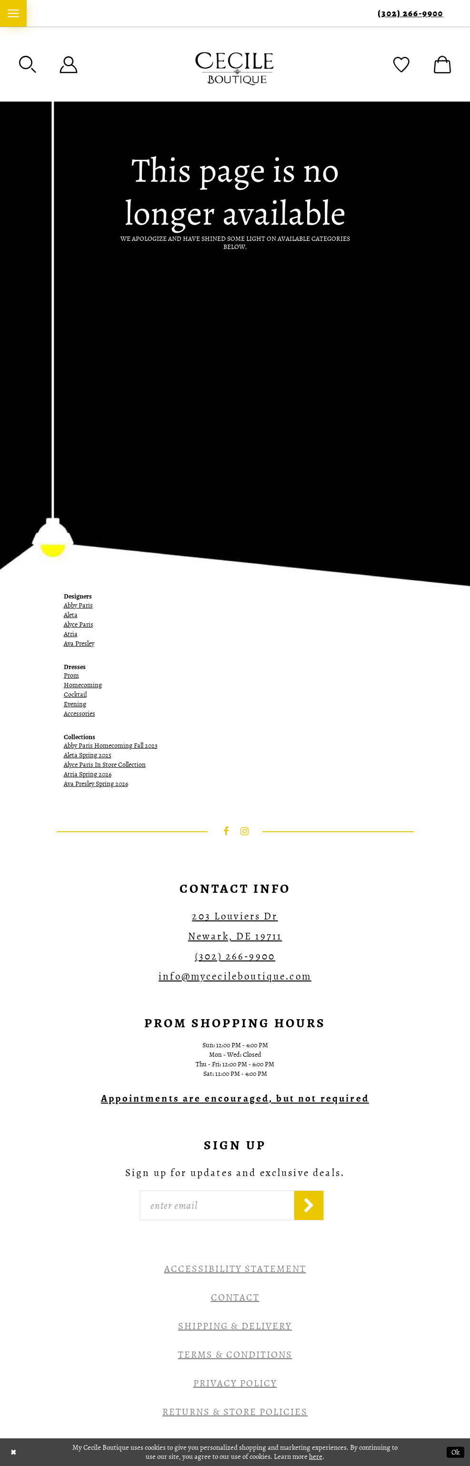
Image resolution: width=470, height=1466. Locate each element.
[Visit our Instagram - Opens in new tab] (244, 831)
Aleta (71, 614)
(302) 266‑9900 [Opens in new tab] (235, 956)
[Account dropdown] (68, 64)
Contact (235, 1297)
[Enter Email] (217, 1205)
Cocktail (75, 694)
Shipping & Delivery (235, 1326)
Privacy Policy (235, 1383)
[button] (27, 64)
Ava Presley (79, 643)
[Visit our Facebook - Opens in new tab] (225, 831)
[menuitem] (13, 13)
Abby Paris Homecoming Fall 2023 (111, 745)
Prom (71, 675)
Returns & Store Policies (235, 1411)
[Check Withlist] (401, 64)
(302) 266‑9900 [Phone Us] (410, 13)
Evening (75, 704)
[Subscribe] (309, 1205)
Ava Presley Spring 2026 (96, 783)
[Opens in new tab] (235, 1098)
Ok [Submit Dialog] (455, 1451)
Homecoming (83, 685)
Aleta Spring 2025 (87, 755)
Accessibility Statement (235, 1268)
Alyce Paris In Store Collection (105, 764)
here (315, 1456)
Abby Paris (78, 605)
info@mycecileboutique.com (235, 976)
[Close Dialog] (13, 1452)
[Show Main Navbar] (13, 13)
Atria (71, 634)
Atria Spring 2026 (87, 774)
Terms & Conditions (235, 1354)
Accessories (79, 713)
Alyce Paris (78, 624)
